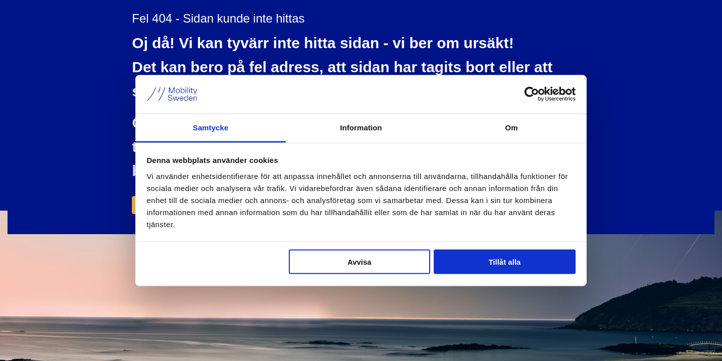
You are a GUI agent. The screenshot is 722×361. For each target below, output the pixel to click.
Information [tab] (361, 127)
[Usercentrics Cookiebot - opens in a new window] (532, 94)
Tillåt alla (504, 262)
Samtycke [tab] (211, 127)
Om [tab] (511, 127)
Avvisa (359, 262)
